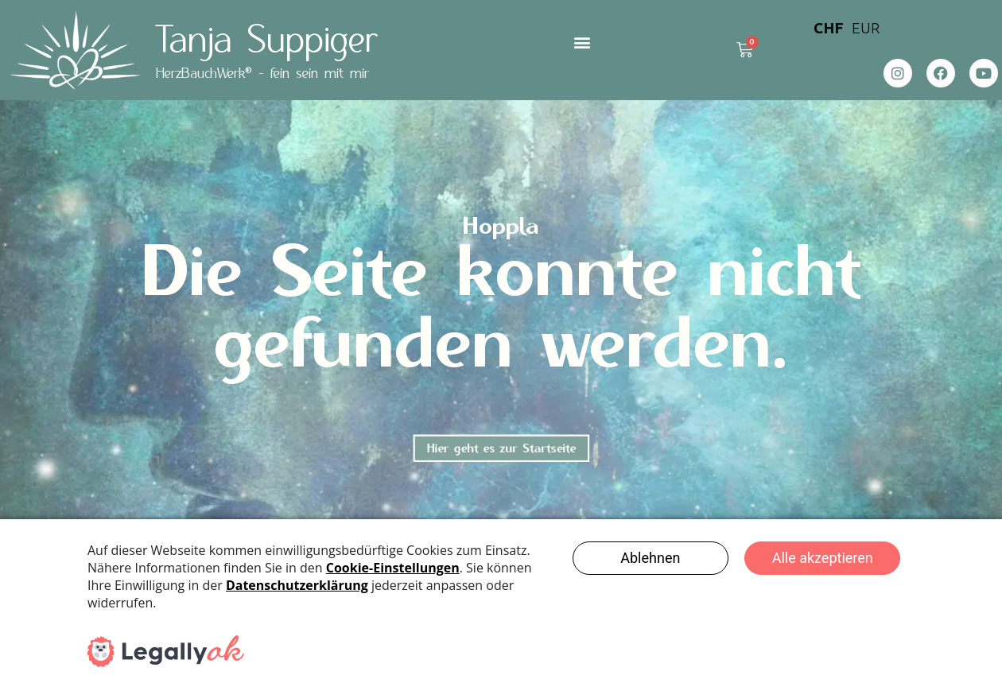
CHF (829, 28)
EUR (866, 28)
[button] (582, 42)
